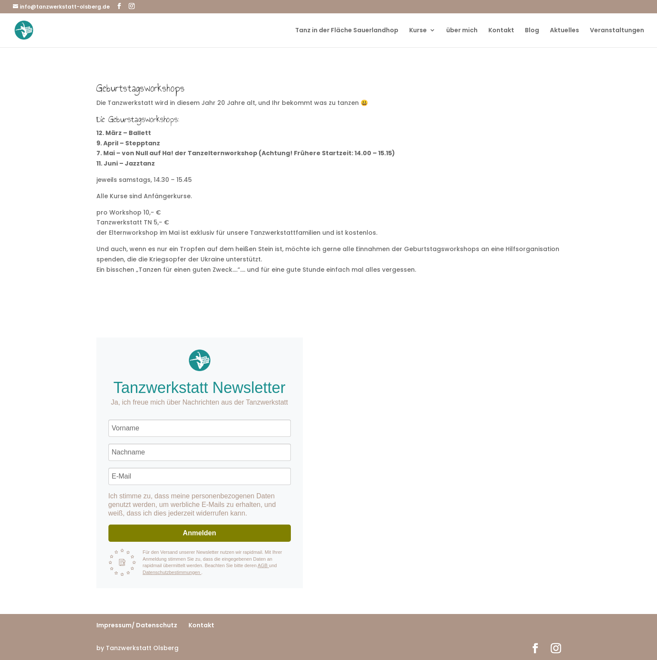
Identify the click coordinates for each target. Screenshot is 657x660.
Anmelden (199, 533)
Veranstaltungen (617, 30)
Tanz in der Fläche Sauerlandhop (346, 30)
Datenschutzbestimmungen (172, 572)
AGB (263, 565)
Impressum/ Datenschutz (136, 625)
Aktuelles (564, 30)
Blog (532, 30)
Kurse (418, 30)
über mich (462, 30)
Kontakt (501, 30)
